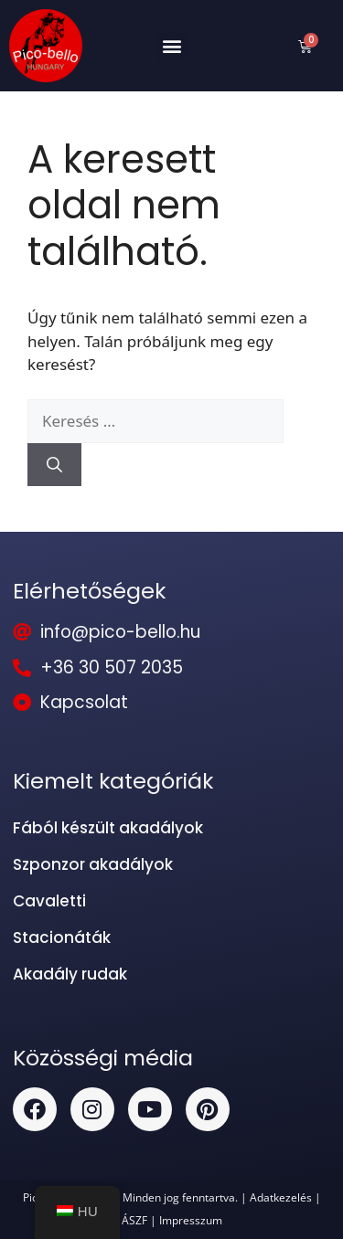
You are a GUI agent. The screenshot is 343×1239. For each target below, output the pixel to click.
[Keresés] (54, 465)
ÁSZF (134, 1220)
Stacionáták (62, 937)
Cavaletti (49, 901)
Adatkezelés (281, 1197)
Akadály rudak (70, 974)
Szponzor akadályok (93, 864)
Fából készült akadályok (108, 828)
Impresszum (190, 1220)
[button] (171, 46)
